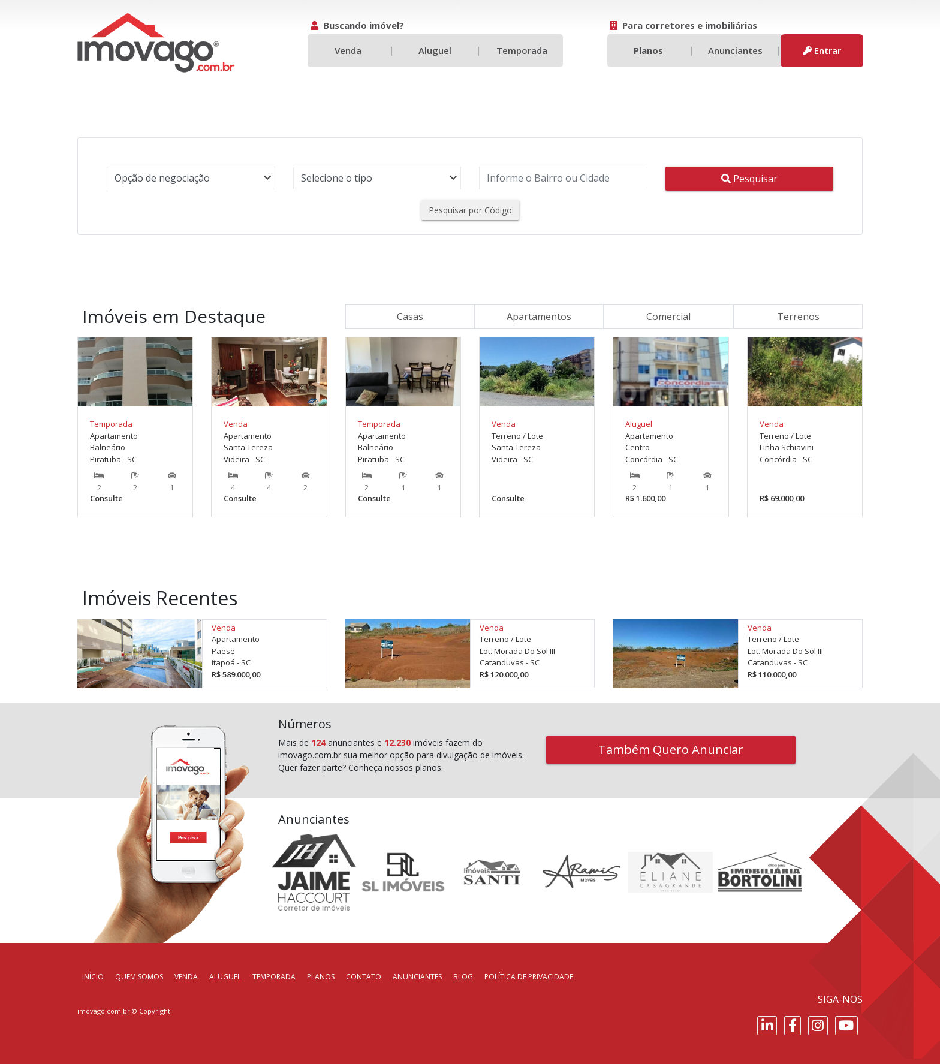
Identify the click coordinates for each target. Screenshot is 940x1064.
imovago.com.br (103, 1010)
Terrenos (798, 316)
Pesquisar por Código (470, 210)
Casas (410, 316)
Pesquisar (749, 178)
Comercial (668, 316)
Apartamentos (539, 316)
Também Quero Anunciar (670, 750)
